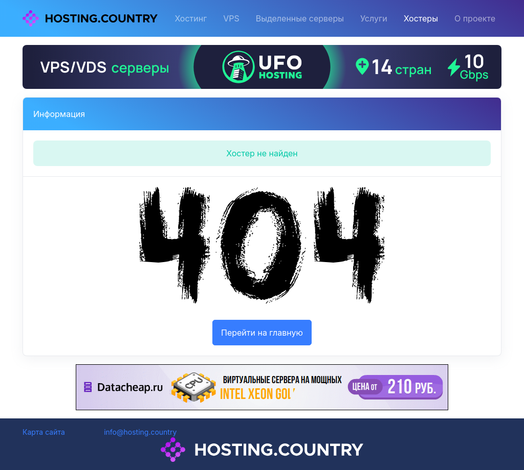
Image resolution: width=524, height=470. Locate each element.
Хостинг (190, 18)
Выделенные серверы (300, 18)
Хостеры (421, 18)
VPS (231, 18)
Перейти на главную (262, 332)
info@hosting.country (140, 432)
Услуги (373, 18)
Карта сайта (44, 432)
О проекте (474, 18)
